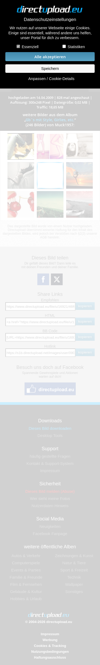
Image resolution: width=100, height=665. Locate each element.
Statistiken (76, 47)
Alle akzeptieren (50, 56)
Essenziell (30, 47)
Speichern (50, 68)
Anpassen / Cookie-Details (51, 79)
